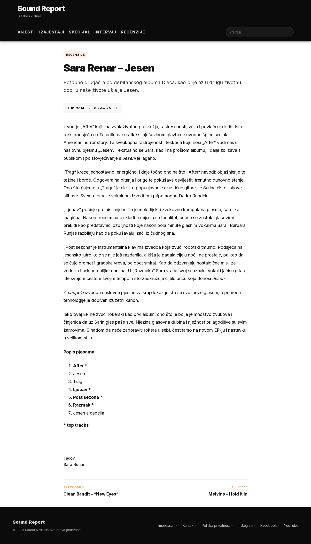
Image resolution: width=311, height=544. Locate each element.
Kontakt (188, 525)
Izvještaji (52, 32)
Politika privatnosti (216, 525)
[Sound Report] (41, 9)
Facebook (268, 525)
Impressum (166, 525)
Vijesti (26, 32)
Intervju (105, 32)
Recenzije (133, 32)
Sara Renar (74, 464)
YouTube (291, 525)
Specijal (79, 32)
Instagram (245, 525)
